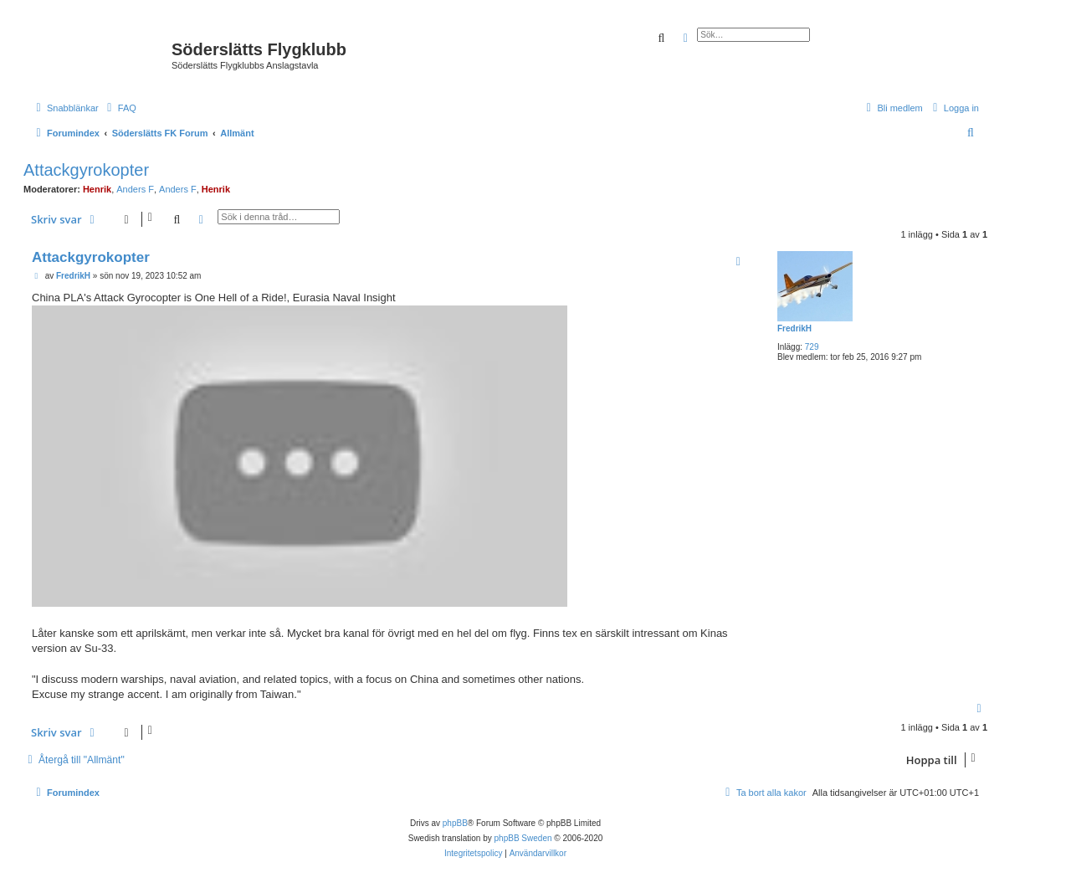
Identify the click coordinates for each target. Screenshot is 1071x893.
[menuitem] (119, 108)
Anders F (135, 189)
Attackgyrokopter (86, 170)
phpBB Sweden (523, 838)
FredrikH (794, 328)
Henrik (97, 189)
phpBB (455, 823)
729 (812, 347)
